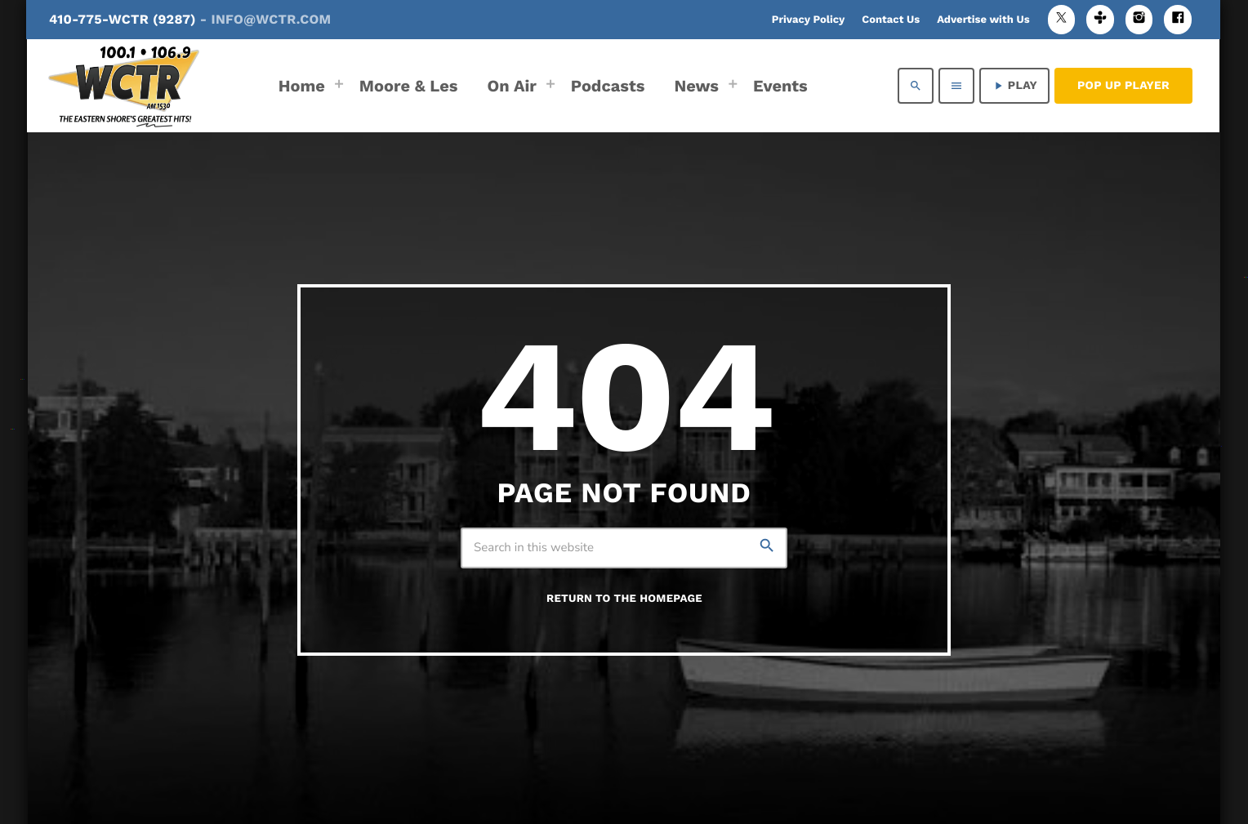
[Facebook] (1178, 19)
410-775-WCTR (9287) (190, 19)
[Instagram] (1139, 19)
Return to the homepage (624, 599)
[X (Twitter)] (1062, 19)
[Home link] (123, 86)
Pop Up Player (1123, 85)
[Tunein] (1100, 19)
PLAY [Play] (1014, 85)
